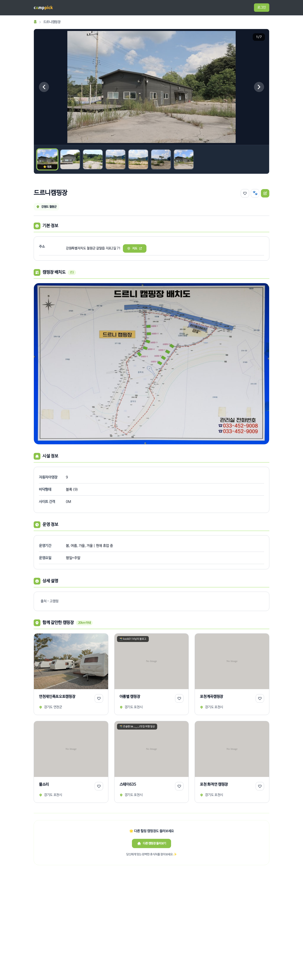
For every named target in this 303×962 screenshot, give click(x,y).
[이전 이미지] (44, 87)
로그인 (261, 7)
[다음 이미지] (259, 87)
